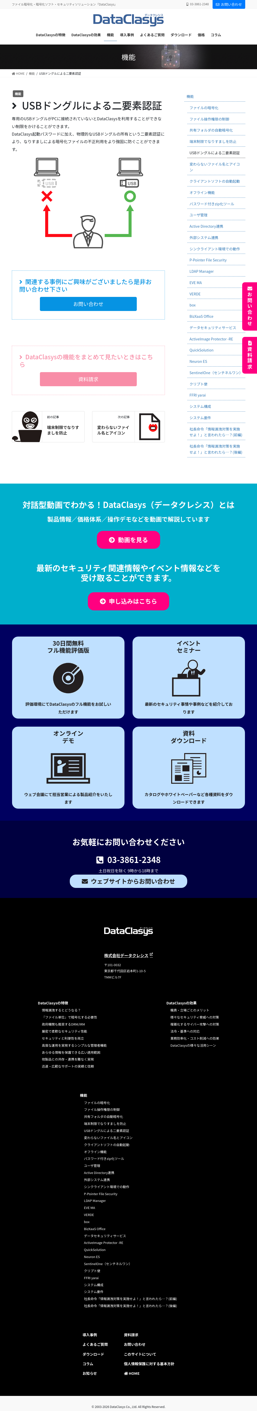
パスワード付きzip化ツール (211, 203)
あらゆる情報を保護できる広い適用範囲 (71, 1052)
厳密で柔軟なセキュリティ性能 (64, 1031)
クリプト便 (198, 383)
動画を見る (133, 539)
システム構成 (200, 406)
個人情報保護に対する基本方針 (149, 1363)
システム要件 (200, 417)
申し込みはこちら (133, 601)
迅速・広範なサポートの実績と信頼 (68, 1066)
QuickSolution (201, 349)
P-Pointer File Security (208, 259)
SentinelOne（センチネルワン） (216, 372)
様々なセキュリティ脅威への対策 (194, 1017)
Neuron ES (198, 361)
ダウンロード (93, 1354)
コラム (88, 1363)
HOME (132, 1373)
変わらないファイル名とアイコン (113, 430)
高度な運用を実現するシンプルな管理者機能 (74, 1045)
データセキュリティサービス (212, 327)
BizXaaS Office (201, 316)
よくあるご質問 (95, 1344)
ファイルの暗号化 (203, 107)
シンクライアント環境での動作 (214, 248)
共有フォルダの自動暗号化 (211, 130)
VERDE (195, 293)
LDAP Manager (201, 271)
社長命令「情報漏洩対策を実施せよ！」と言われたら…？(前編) (215, 432)
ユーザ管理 (198, 214)
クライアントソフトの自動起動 (214, 181)
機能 (190, 96)
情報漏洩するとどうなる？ (61, 1010)
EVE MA (195, 282)
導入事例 (90, 1334)
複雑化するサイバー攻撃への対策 (194, 1024)
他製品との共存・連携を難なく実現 (68, 1059)
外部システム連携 (203, 237)
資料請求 (249, 358)
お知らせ (90, 1373)
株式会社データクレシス (126, 955)
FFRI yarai (197, 395)
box (192, 304)
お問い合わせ (229, 4)
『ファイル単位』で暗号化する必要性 (69, 1017)
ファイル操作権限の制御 (209, 119)
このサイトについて (140, 1354)
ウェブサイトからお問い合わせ (133, 881)
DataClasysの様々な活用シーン (193, 1045)
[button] (88, 304)
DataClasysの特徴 (53, 1002)
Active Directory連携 (206, 226)
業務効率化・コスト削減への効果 (194, 1038)
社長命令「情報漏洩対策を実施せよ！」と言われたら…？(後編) (215, 449)
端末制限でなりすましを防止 (63, 430)
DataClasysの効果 (181, 1002)
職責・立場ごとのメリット (189, 1010)
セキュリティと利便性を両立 (63, 1038)
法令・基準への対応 (185, 1031)
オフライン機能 (202, 192)
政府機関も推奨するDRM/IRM (63, 1024)
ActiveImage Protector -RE (211, 338)
